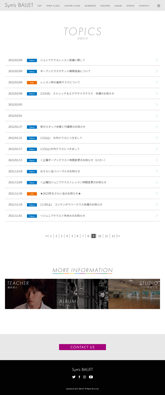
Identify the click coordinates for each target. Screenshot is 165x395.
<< (46, 236)
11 (106, 236)
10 (99, 236)
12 (113, 236)
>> (118, 236)
